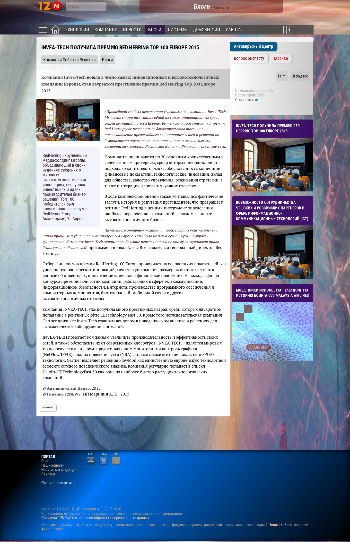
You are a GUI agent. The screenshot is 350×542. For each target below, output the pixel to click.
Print (282, 76)
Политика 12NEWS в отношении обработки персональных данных (95, 518)
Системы (178, 30)
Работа (233, 30)
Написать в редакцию (59, 470)
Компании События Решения (69, 59)
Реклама (48, 474)
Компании (106, 30)
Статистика (247, 100)
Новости (132, 30)
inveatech (47, 407)
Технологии (76, 30)
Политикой (277, 524)
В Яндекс (300, 76)
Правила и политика (58, 483)
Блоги (154, 30)
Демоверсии (206, 30)
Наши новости (52, 465)
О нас (45, 461)
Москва (281, 58)
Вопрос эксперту (249, 58)
